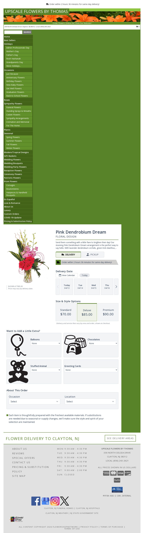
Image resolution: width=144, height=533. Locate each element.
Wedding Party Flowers (15, 167)
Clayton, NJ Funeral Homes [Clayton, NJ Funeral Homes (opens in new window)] (59, 508)
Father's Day (12, 55)
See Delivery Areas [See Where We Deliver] (120, 438)
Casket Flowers (13, 114)
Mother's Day (12, 51)
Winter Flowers (13, 148)
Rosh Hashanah (13, 58)
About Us (8, 206)
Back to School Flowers (17, 95)
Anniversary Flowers (15, 77)
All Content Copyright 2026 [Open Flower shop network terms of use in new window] (35, 527)
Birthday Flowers (14, 81)
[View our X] (64, 504)
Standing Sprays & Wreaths (18, 111)
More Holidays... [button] (13, 66)
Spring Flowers (13, 137)
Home (7, 36)
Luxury (7, 210)
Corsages (10, 185)
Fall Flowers (11, 144)
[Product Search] (13, 32)
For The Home (13, 125)
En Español (9, 199)
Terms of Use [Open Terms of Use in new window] (72, 528)
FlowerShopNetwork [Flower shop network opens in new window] (65, 527)
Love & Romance (12, 203)
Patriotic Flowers (12, 177)
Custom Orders (11, 214)
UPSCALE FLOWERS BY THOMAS (36, 11)
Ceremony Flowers (13, 174)
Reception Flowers (13, 170)
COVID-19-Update (12, 217)
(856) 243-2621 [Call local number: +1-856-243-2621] (45, 26)
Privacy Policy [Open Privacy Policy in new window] (89, 527)
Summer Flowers (14, 140)
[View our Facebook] (35, 504)
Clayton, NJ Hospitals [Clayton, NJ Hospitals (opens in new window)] (88, 508)
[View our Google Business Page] (45, 504)
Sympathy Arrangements (17, 118)
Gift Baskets (10, 156)
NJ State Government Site (84, 513)
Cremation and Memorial (17, 122)
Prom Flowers (10, 181)
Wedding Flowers (12, 159)
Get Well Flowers (14, 88)
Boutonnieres (12, 189)
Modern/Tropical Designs (16, 152)
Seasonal (8, 133)
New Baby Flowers (14, 84)
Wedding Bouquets (13, 163)
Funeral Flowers (13, 107)
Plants (7, 129)
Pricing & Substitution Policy (18, 221)
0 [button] (138, 26)
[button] (117, 490)
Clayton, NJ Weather (57, 513)
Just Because (12, 74)
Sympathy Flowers (13, 103)
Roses (7, 100)
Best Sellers (9, 40)
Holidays (8, 44)
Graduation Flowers (15, 92)
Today (84, 275)
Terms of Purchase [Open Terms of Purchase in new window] (112, 527)
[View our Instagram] (54, 504)
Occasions (9, 70)
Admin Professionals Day (17, 47)
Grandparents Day (14, 62)
